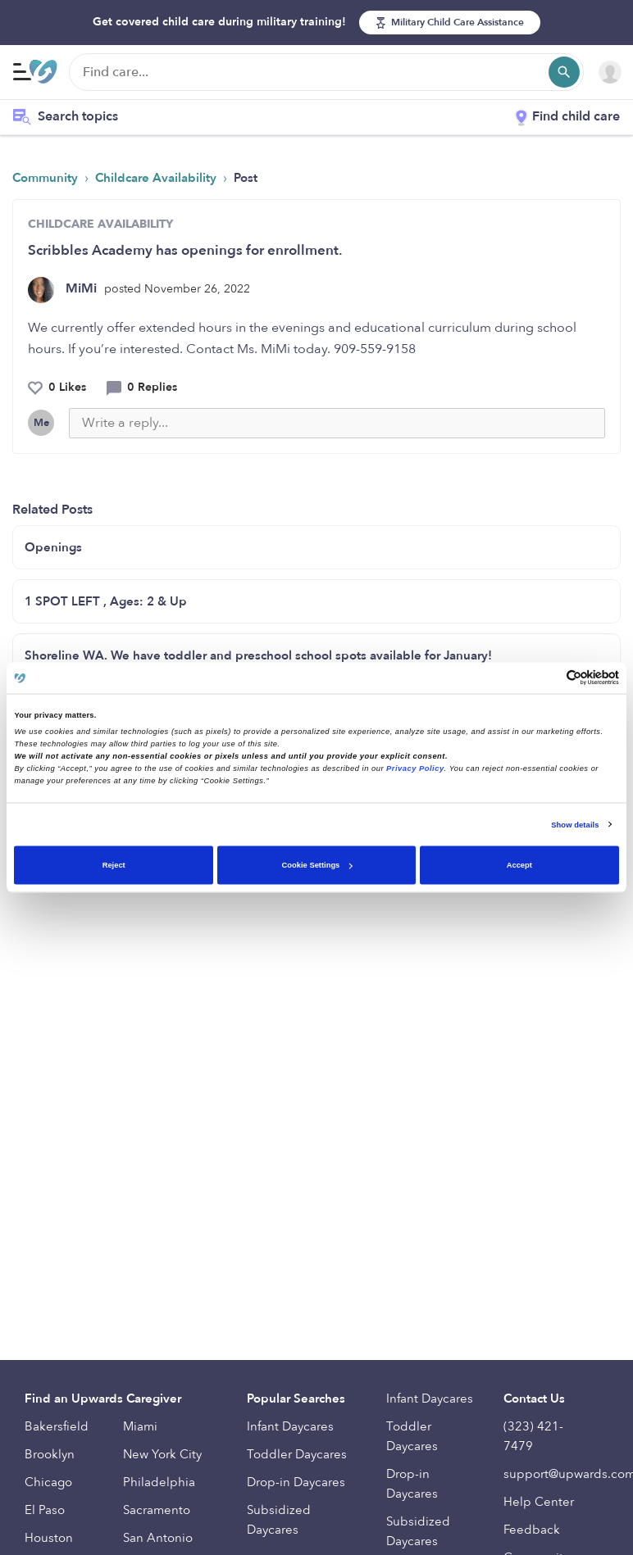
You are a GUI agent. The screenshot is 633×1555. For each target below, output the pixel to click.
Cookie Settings (317, 865)
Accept (519, 865)
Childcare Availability (157, 178)
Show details (575, 824)
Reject (113, 865)
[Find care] (326, 72)
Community (46, 178)
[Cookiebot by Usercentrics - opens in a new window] (547, 678)
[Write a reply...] (337, 423)
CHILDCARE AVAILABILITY (100, 224)
